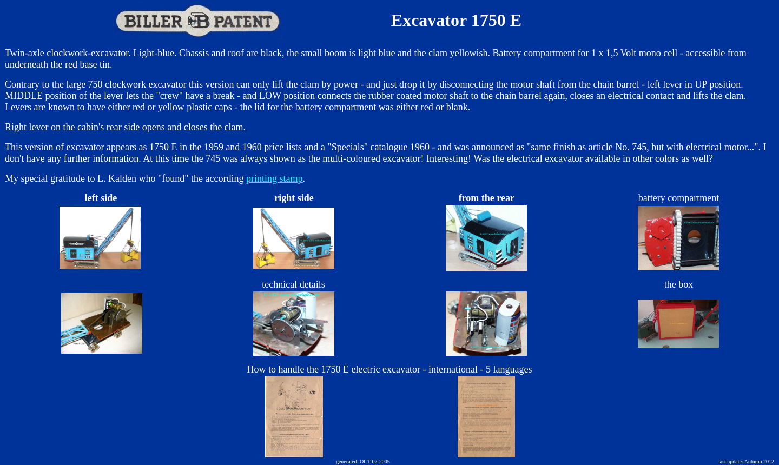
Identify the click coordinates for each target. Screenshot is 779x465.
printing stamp (274, 178)
